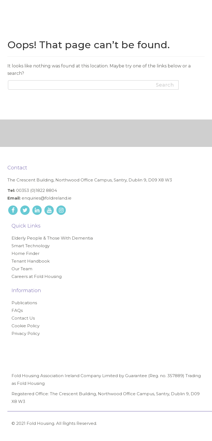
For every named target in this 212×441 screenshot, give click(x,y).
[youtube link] (50, 209)
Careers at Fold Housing (37, 276)
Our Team (22, 268)
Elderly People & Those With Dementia (52, 238)
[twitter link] (25, 209)
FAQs (17, 310)
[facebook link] (13, 209)
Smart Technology (31, 245)
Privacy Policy (26, 333)
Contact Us (23, 318)
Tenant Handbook (31, 261)
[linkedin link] (37, 209)
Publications (24, 302)
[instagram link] (61, 209)
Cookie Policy (25, 325)
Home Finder (25, 253)
